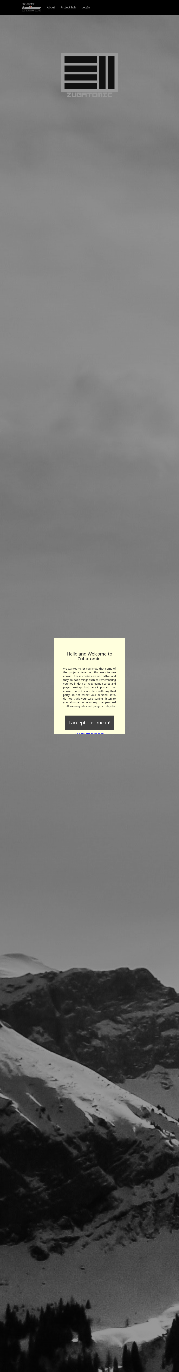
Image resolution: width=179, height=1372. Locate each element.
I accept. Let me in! (89, 722)
